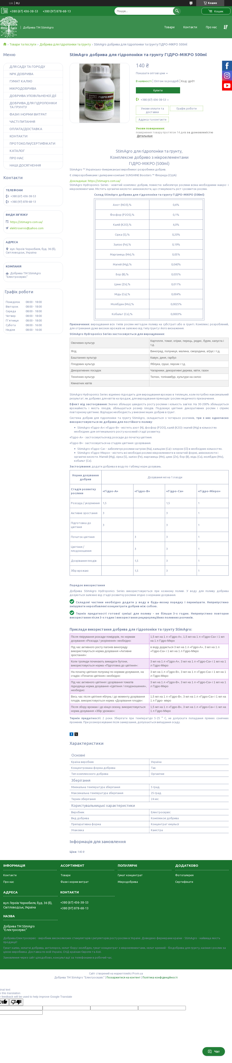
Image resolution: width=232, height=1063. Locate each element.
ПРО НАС (17, 158)
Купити (158, 90)
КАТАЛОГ (17, 151)
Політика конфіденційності (160, 969)
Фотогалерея (184, 867)
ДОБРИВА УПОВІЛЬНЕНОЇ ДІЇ (33, 96)
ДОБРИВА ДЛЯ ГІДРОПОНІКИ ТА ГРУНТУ (33, 105)
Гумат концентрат (130, 867)
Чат (214, 1052)
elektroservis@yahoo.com (27, 228)
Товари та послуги (23, 44)
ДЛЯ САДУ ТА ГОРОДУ (27, 66)
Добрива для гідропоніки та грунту (65, 44)
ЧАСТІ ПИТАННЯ (22, 121)
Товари (169, 27)
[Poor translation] (16, 994)
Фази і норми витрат (75, 874)
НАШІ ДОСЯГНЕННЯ (25, 165)
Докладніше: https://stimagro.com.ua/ (95, 173)
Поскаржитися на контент (123, 969)
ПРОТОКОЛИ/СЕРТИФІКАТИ (32, 143)
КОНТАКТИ (18, 136)
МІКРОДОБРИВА (23, 88)
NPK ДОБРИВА (21, 74)
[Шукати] (177, 11)
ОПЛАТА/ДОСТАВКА (26, 129)
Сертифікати (184, 874)
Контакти (190, 27)
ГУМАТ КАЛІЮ (21, 81)
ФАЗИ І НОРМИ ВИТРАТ (28, 114)
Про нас (211, 27)
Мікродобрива (128, 874)
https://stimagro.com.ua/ (26, 221)
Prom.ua (137, 966)
